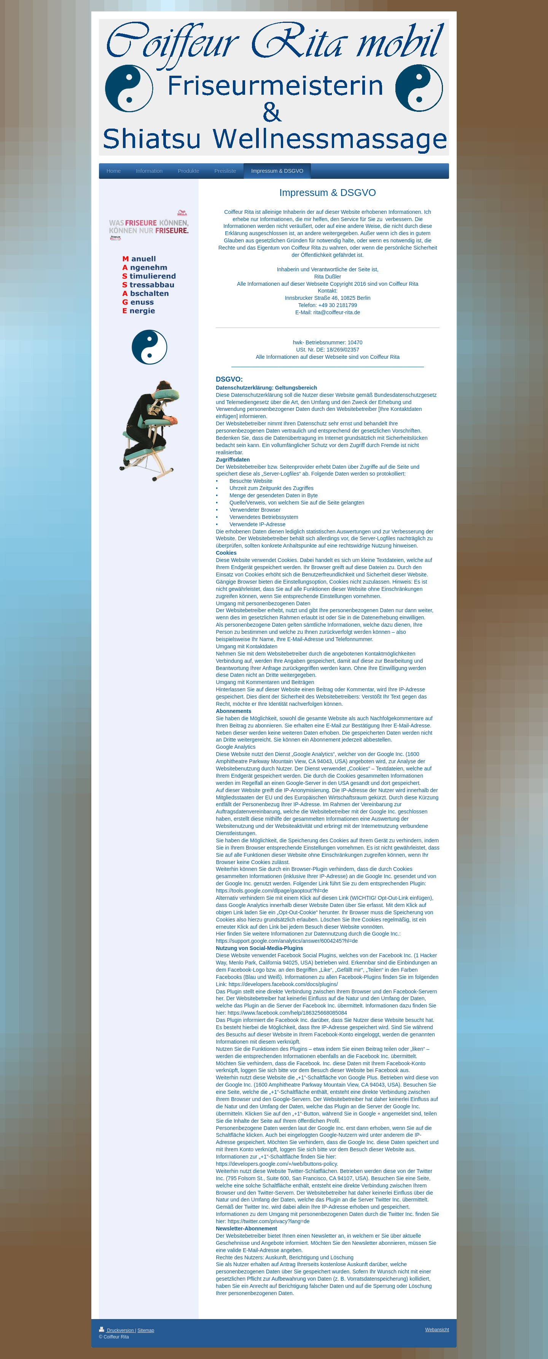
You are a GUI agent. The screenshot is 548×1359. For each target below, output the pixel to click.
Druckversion (117, 1330)
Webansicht (437, 1329)
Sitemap (145, 1330)
